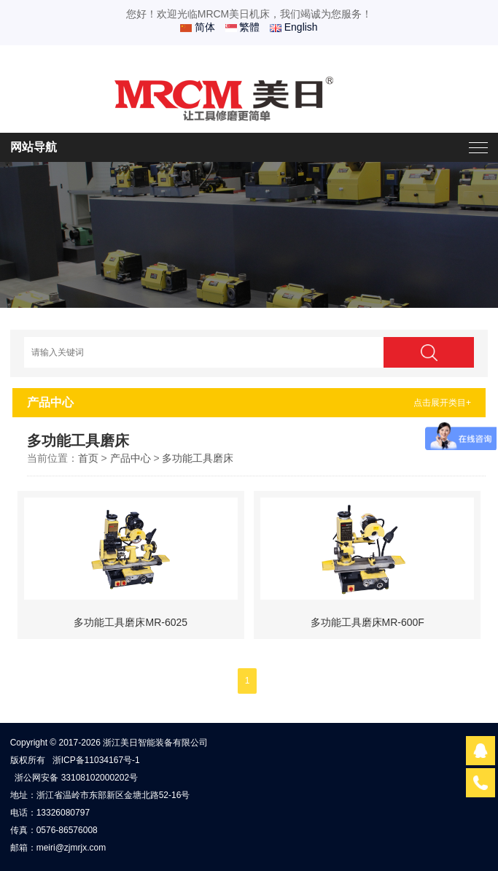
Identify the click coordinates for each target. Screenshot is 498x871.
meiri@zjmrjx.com (71, 848)
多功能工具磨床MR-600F (367, 622)
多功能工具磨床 (197, 458)
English (294, 27)
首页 (88, 458)
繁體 (242, 27)
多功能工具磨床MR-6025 (130, 622)
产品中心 (130, 458)
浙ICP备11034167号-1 (96, 760)
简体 (197, 27)
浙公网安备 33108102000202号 (76, 778)
